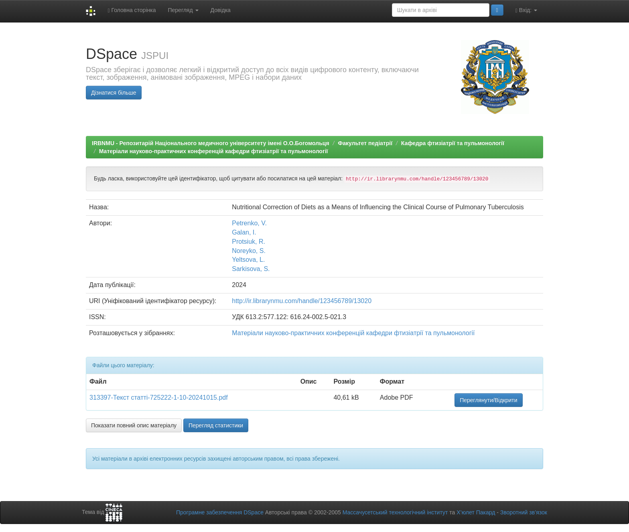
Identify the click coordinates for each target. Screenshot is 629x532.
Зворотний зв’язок (523, 512)
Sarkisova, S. (251, 268)
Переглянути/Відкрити (488, 400)
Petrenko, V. (249, 223)
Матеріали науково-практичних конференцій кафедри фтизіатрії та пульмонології (213, 151)
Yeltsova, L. (248, 259)
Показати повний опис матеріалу (134, 425)
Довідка (221, 10)
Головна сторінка (132, 10)
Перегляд (183, 10)
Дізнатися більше (113, 92)
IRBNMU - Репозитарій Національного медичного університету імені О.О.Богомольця (210, 143)
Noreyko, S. (249, 250)
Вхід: (526, 10)
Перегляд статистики (216, 425)
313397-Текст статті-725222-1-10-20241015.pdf (158, 397)
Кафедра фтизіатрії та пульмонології (452, 143)
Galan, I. (244, 232)
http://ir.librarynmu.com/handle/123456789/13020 (301, 300)
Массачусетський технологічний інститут (395, 512)
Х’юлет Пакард (476, 512)
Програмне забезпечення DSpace (220, 512)
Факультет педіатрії (365, 143)
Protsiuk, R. (248, 241)
